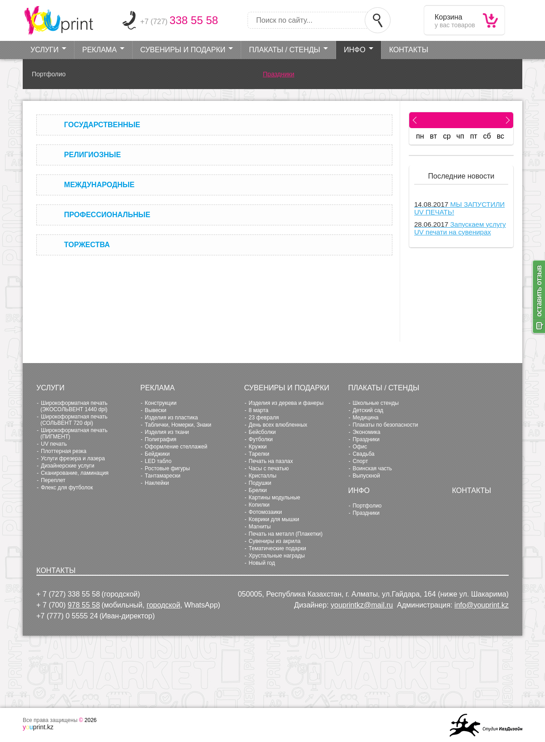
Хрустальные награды (277, 556)
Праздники (278, 74)
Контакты (408, 50)
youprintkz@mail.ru (362, 605)
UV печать (54, 444)
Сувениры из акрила (275, 541)
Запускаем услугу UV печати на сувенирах (460, 228)
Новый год (262, 563)
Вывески (156, 410)
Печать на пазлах (271, 461)
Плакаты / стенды (284, 50)
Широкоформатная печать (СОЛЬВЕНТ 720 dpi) (74, 419)
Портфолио (49, 74)
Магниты (260, 526)
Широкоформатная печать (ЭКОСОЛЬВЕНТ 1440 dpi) (74, 406)
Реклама (99, 50)
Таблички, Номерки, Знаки (178, 425)
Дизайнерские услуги (67, 466)
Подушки (260, 483)
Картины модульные (274, 497)
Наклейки (157, 483)
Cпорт (360, 461)
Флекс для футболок (67, 487)
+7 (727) (179, 21)
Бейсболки (262, 432)
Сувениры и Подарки (182, 50)
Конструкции (161, 403)
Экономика (366, 432)
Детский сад (367, 410)
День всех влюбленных (278, 425)
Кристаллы (263, 476)
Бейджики (157, 454)
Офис (359, 446)
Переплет (53, 480)
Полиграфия (161, 439)
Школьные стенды (375, 403)
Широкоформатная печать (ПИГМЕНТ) (74, 433)
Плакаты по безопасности (385, 425)
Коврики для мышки (274, 519)
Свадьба (363, 454)
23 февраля (264, 417)
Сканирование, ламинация (75, 473)
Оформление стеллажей (176, 446)
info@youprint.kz (482, 605)
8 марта (258, 410)
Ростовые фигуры (167, 468)
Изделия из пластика (171, 417)
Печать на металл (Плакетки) (286, 534)
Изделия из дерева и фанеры (286, 403)
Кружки (258, 446)
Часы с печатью (269, 468)
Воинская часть (372, 468)
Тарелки (259, 454)
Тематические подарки (277, 548)
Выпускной (366, 476)
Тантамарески (162, 476)
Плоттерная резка (63, 451)
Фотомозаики (265, 512)
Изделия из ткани (167, 432)
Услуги (44, 50)
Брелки (258, 490)
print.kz (38, 727)
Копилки (259, 505)
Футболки (261, 439)
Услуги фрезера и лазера (73, 458)
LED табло (158, 461)
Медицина (365, 417)
